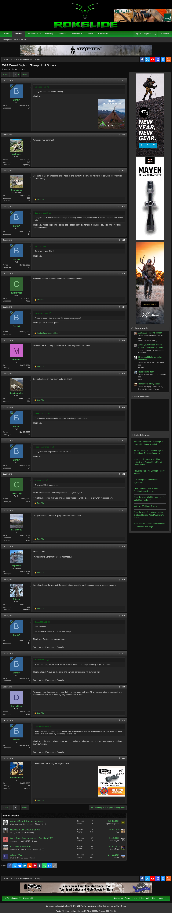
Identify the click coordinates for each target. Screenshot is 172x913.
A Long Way (18, 857)
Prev (9, 77)
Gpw (115, 834)
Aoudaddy (16, 843)
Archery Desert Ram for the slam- (28, 823)
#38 (121, 689)
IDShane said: (42, 662)
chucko (15, 860)
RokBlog (51, 35)
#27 (121, 309)
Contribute (104, 35)
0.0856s (95, 910)
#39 (121, 723)
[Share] (117, 82)
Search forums (22, 41)
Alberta (29, 790)
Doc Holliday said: (44, 729)
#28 (121, 342)
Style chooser (13, 897)
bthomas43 (16, 852)
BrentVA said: (42, 483)
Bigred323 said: (43, 624)
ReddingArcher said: (45, 449)
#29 (121, 376)
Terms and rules (129, 897)
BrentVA (9, 72)
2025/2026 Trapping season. (148, 335)
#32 (121, 476)
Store (91, 35)
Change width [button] (30, 897)
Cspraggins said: (43, 215)
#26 (121, 276)
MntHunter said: (43, 416)
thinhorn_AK (112, 843)
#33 (121, 513)
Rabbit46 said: (42, 249)
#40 (121, 760)
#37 (121, 656)
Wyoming (28, 167)
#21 (121, 83)
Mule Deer (140, 355)
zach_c (15, 835)
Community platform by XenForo (68, 904)
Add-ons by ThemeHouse (116, 904)
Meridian (28, 612)
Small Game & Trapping (145, 343)
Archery (139, 370)
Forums (20, 35)
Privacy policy (143, 897)
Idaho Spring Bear (143, 374)
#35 (121, 582)
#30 (121, 409)
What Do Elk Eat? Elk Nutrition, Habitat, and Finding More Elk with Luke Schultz (146, 464)
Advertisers (78, 35)
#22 (121, 137)
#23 (121, 173)
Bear (138, 382)
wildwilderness (18, 826)
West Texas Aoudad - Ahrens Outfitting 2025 (33, 840)
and (50, 335)
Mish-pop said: (43, 89)
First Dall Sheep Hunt (22, 849)
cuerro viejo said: (43, 315)
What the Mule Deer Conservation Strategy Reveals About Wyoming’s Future (146, 517)
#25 (121, 242)
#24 (121, 209)
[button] (42, 35)
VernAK (114, 860)
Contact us (117, 897)
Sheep (39, 826)
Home (8, 35)
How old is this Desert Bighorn (27, 832)
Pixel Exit (102, 904)
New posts (9, 41)
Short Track (112, 851)
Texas (30, 542)
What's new (34, 35)
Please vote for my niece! (146, 386)
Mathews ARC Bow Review (143, 508)
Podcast (64, 35)
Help (153, 897)
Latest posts (139, 330)
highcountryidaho (110, 826)
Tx (31, 203)
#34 (121, 548)
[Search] (163, 35)
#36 (121, 618)
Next (26, 77)
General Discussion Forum (146, 391)
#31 (121, 443)
